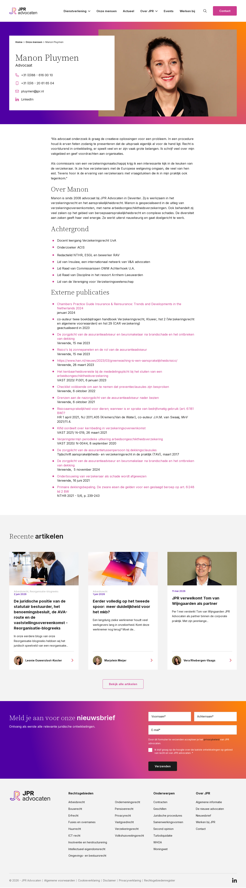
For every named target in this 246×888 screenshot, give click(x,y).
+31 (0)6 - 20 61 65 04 (34, 83)
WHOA (157, 842)
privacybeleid (211, 739)
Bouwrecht (75, 809)
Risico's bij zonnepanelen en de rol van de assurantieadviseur (102, 350)
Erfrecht (73, 815)
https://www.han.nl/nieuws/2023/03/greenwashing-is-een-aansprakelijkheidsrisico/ (117, 360)
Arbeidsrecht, (21, 591)
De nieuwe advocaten (210, 809)
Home (18, 42)
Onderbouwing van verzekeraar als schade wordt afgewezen (101, 476)
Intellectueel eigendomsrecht (86, 849)
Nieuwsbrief (203, 815)
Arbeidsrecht (100, 591)
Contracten (160, 802)
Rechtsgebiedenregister (159, 880)
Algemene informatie (209, 802)
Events (169, 11)
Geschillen (159, 809)
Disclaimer (109, 880)
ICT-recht (74, 835)
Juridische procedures (167, 815)
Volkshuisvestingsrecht (129, 835)
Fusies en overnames (82, 822)
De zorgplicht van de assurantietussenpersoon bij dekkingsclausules (107, 450)
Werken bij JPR (205, 822)
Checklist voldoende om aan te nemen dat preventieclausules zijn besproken (113, 387)
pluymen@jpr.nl (29, 91)
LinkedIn (24, 99)
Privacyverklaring (130, 880)
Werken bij (187, 11)
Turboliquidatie (162, 835)
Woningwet (160, 849)
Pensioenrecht (124, 809)
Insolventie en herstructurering (87, 842)
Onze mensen (106, 11)
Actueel (128, 11)
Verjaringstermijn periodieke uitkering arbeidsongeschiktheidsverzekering (110, 439)
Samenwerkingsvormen (168, 822)
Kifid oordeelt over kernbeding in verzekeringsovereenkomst (101, 428)
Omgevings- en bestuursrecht (87, 856)
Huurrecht (74, 829)
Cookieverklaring (89, 880)
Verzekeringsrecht (127, 829)
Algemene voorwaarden (59, 880)
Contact (224, 11)
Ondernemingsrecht (127, 802)
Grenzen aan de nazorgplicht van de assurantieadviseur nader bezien (108, 398)
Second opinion (163, 829)
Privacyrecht (123, 815)
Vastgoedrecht (124, 822)
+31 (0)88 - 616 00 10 (34, 75)
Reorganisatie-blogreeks (44, 591)
